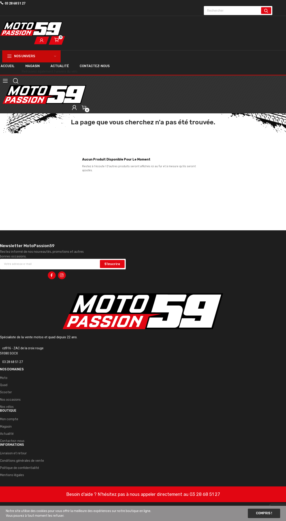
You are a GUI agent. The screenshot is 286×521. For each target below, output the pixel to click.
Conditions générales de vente (22, 461)
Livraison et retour (13, 453)
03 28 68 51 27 (15, 3)
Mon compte (9, 419)
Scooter (6, 392)
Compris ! (264, 513)
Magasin (6, 427)
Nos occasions (10, 400)
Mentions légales (12, 475)
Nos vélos (7, 407)
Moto (3, 378)
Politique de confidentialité (19, 468)
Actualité (7, 434)
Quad (3, 385)
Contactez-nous (12, 441)
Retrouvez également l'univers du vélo (49, 71)
